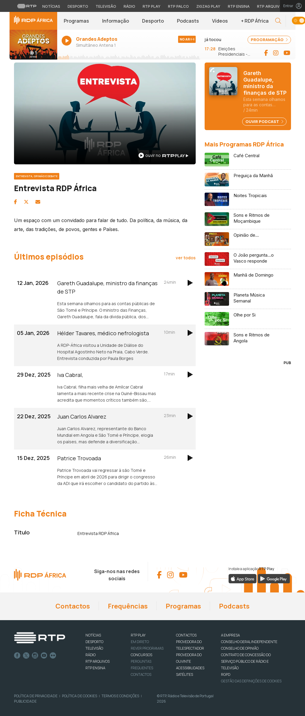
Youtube (44, 655)
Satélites (184, 674)
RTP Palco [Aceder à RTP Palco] (178, 6)
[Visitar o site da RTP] (26, 6)
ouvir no (163, 155)
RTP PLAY (138, 635)
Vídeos (220, 21)
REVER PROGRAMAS (147, 648)
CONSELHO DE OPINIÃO (240, 648)
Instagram (35, 655)
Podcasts (188, 21)
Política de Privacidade (35, 695)
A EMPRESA (230, 635)
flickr (53, 655)
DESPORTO (94, 641)
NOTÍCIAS (93, 635)
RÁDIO (90, 654)
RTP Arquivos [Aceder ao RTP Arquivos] (271, 6)
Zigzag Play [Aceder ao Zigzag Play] (208, 6)
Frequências (128, 606)
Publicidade (25, 701)
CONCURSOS (141, 654)
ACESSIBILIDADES (190, 667)
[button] (278, 21)
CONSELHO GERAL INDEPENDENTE (249, 641)
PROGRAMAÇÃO (269, 39)
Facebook (17, 655)
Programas (76, 21)
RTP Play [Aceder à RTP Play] (152, 6)
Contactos (72, 606)
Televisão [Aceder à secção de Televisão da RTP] (106, 6)
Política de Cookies (79, 695)
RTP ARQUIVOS (97, 661)
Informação (115, 21)
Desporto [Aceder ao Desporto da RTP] (78, 6)
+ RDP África (255, 21)
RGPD (225, 674)
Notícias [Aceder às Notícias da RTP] (51, 6)
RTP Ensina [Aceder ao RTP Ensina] (239, 6)
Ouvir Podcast (264, 121)
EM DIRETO (140, 641)
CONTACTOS (186, 635)
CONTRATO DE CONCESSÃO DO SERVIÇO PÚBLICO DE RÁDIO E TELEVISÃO (246, 661)
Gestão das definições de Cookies (251, 681)
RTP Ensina (95, 667)
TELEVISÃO (94, 648)
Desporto (153, 21)
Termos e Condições (120, 695)
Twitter (26, 655)
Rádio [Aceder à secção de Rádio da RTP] (129, 6)
